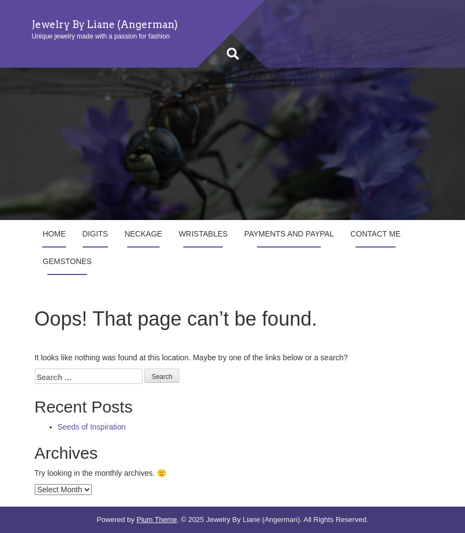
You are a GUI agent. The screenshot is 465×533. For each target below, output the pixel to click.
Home (54, 233)
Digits (95, 233)
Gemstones (67, 261)
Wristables (203, 233)
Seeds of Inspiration (92, 426)
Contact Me (376, 233)
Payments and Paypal (289, 233)
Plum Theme (156, 519)
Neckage (143, 233)
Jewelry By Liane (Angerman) (105, 24)
